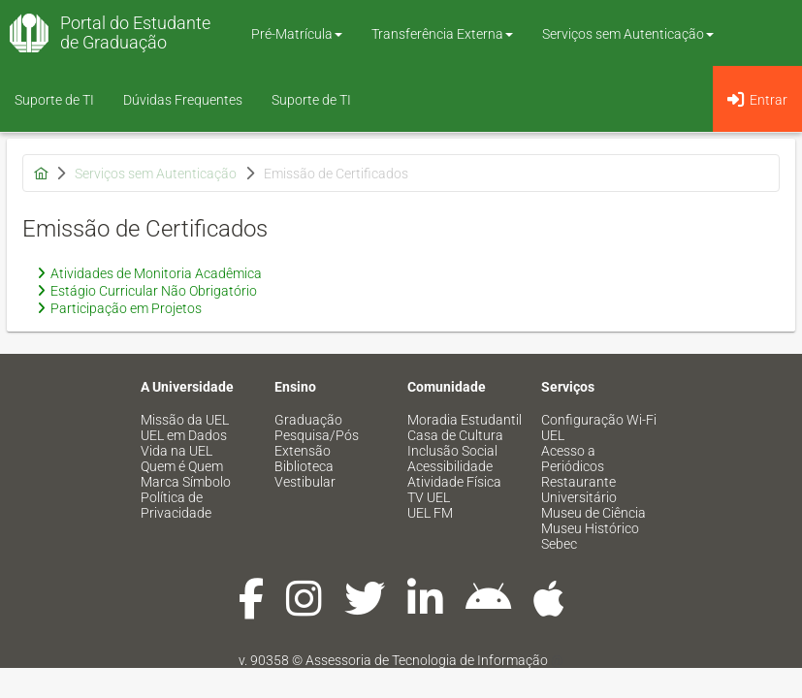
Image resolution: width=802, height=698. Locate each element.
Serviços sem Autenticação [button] (628, 34)
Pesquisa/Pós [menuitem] (316, 435)
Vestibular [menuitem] (305, 482)
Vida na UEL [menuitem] (176, 451)
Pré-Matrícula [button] (296, 34)
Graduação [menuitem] (308, 420)
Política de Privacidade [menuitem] (176, 505)
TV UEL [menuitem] (428, 497)
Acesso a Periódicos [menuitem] (572, 458)
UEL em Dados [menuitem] (184, 435)
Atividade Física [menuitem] (454, 482)
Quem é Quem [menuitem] (182, 466)
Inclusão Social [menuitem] (452, 451)
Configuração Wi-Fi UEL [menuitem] (599, 427)
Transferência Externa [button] (442, 34)
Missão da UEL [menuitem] (185, 420)
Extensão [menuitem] (302, 451)
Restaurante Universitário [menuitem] (579, 489)
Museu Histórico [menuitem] (590, 528)
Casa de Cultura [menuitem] (455, 435)
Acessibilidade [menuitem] (450, 466)
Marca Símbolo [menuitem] (186, 482)
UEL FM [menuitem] (430, 513)
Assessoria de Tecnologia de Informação (426, 660)
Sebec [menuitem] (559, 544)
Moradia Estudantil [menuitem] (464, 420)
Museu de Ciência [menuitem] (593, 513)
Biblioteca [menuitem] (304, 466)
